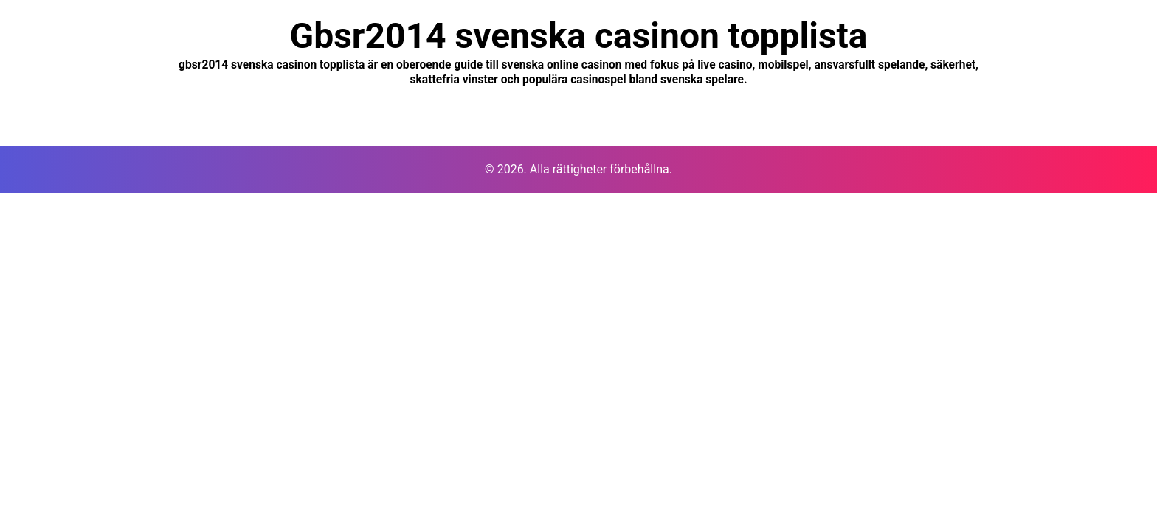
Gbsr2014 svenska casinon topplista (578, 36)
